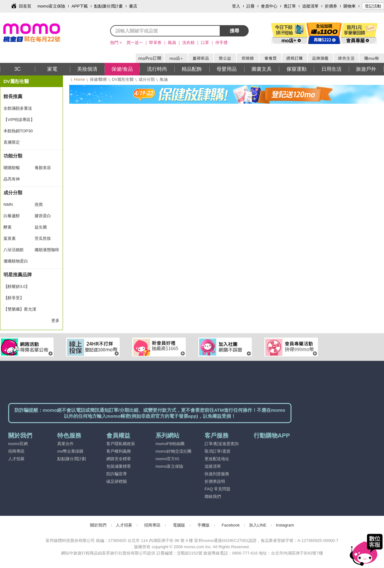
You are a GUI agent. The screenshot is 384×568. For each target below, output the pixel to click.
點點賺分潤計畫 (108, 6)
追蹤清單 (310, 6)
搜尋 (234, 30)
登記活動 (373, 6)
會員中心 (269, 6)
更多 (55, 320)
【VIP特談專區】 (19, 119)
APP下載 (79, 6)
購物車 (349, 6)
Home (79, 79)
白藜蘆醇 (11, 215)
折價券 (331, 6)
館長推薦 (12, 96)
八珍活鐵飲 (13, 249)
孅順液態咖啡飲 (47, 251)
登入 (236, 6)
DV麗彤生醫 (123, 79)
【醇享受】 (13, 297)
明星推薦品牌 (17, 274)
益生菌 (41, 227)
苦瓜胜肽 (43, 238)
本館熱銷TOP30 (18, 131)
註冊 (250, 6)
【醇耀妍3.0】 (16, 286)
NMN (8, 204)
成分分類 (146, 79)
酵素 (7, 227)
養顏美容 (43, 167)
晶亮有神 (11, 179)
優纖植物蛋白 (15, 261)
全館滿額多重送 (17, 108)
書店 (133, 6)
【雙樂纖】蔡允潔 (19, 309)
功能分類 (12, 155)
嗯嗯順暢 (11, 167)
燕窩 (39, 204)
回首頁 (25, 6)
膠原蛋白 (43, 215)
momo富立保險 (51, 6)
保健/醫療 (98, 79)
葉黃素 (9, 238)
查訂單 (290, 6)
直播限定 (11, 142)
